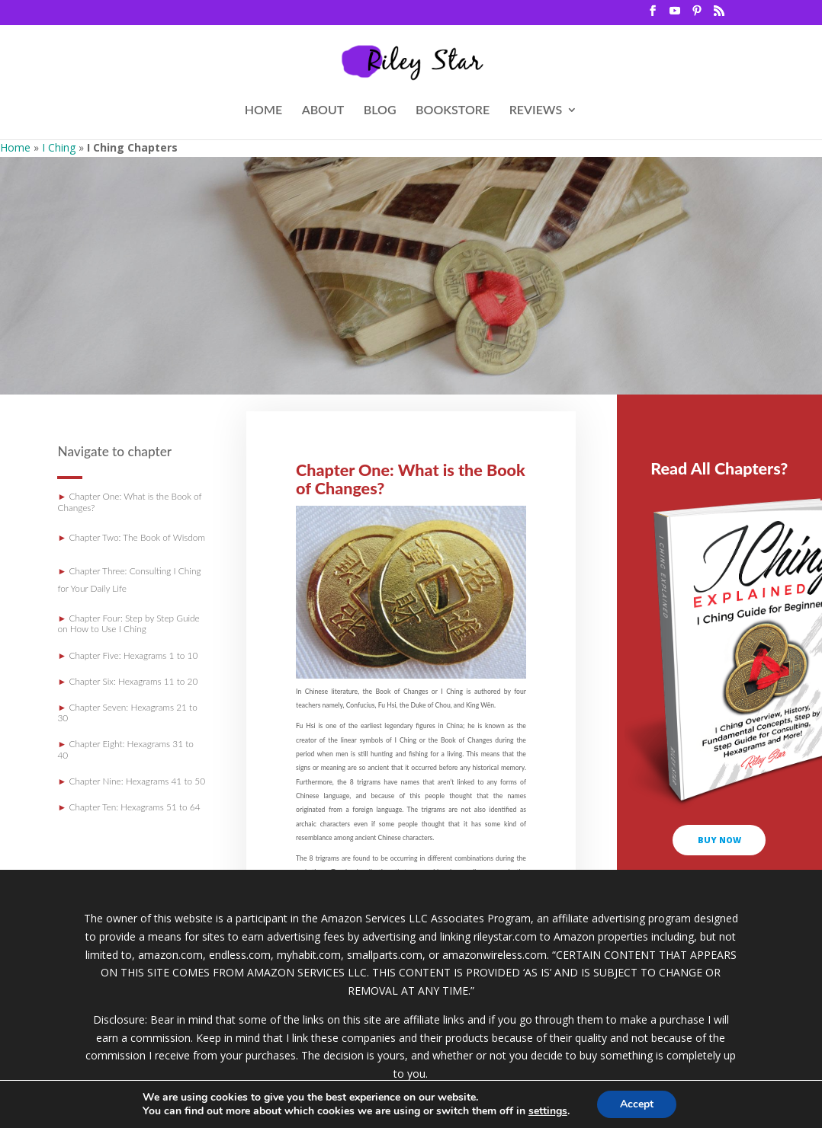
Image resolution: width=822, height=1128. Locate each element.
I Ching (58, 147)
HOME (263, 110)
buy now (719, 839)
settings (547, 1111)
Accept (636, 1104)
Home (15, 147)
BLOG (380, 110)
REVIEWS (536, 110)
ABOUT (323, 110)
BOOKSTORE (453, 110)
